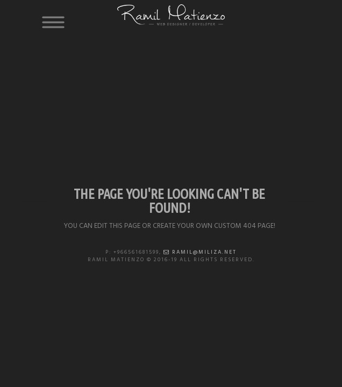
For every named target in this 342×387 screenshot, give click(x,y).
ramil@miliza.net (200, 252)
